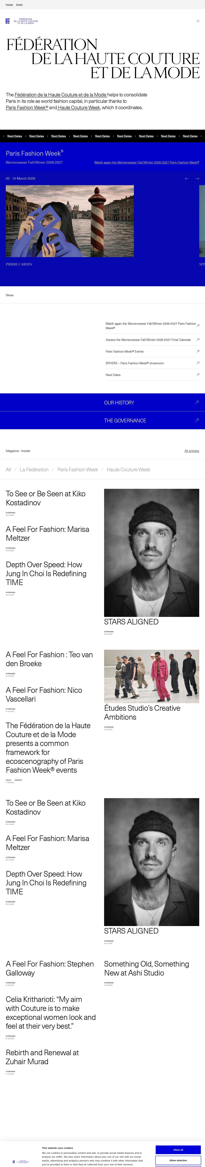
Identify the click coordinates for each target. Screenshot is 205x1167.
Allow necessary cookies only (178, 1146)
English (19, 4)
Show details (168, 1160)
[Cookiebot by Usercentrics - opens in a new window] (21, 1160)
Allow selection (178, 1135)
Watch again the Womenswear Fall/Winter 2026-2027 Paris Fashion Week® (146, 162)
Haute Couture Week (78, 107)
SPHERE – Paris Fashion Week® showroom (135, 363)
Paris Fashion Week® (27, 107)
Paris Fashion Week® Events (125, 351)
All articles (191, 450)
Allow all (178, 1125)
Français (9, 4)
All (8, 469)
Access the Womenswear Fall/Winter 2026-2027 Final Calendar (148, 339)
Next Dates (113, 374)
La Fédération (34, 469)
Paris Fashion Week (77, 469)
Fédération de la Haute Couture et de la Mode (60, 94)
